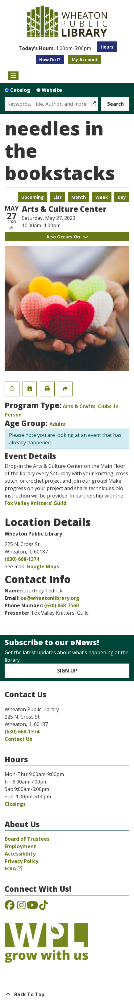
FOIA (10, 868)
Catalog (20, 90)
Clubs (104, 406)
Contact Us (18, 739)
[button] (54, 48)
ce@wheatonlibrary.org (50, 598)
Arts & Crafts (79, 406)
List (57, 197)
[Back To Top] (67, 994)
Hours (107, 47)
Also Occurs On (67, 237)
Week (101, 197)
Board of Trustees (27, 838)
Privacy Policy (21, 861)
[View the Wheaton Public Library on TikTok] (43, 906)
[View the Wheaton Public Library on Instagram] (21, 906)
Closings (15, 804)
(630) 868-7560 (61, 605)
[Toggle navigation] (13, 75)
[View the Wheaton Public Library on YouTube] (32, 906)
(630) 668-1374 (22, 559)
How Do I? (50, 59)
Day (122, 197)
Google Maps (43, 566)
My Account (85, 59)
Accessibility (20, 853)
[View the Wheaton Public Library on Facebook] (10, 906)
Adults (57, 424)
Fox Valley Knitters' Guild (35, 503)
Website (52, 90)
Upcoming (32, 197)
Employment (20, 846)
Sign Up (67, 670)
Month (78, 197)
